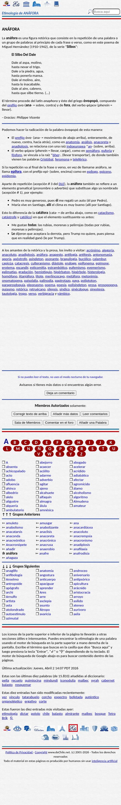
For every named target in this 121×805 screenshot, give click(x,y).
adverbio (46, 480)
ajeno (44, 488)
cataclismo (106, 213)
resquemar (23, 685)
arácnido (79, 588)
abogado (79, 462)
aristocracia (81, 592)
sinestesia (97, 289)
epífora (16, 171)
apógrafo (12, 588)
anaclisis (46, 532)
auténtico (92, 697)
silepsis (52, 289)
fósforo (17, 155)
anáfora (42, 254)
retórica (22, 289)
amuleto (12, 523)
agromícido (81, 484)
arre (43, 596)
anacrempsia (82, 536)
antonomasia (102, 254)
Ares (43, 592)
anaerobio (47, 549)
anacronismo (83, 540)
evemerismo (96, 267)
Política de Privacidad (19, 752)
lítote (39, 276)
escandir (22, 267)
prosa (92, 285)
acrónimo (93, 250)
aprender (46, 588)
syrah (95, 680)
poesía (61, 285)
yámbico (63, 293)
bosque (100, 713)
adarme (45, 475)
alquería (12, 506)
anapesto (56, 254)
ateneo (78, 605)
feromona (62, 159)
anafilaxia (80, 549)
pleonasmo (35, 285)
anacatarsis (14, 532)
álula (43, 506)
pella (5, 680)
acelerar (79, 467)
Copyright (41, 752)
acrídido (79, 471)
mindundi (51, 680)
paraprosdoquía (13, 285)
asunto (45, 605)
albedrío (12, 493)
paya (75, 280)
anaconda (13, 536)
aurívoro (79, 609)
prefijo (12, 105)
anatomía (73, 142)
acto (9, 475)
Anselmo (12, 579)
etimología (10, 713)
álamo (78, 488)
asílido (78, 601)
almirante (72, 713)
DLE (61, 184)
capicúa (7, 263)
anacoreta (101, 142)
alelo (9, 497)
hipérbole (79, 272)
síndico (64, 289)
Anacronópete (16, 545)
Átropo (45, 609)
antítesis (85, 254)
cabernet (107, 680)
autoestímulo (15, 614)
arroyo (78, 596)
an (90, 146)
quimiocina (33, 680)
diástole (57, 263)
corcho (47, 697)
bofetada (75, 697)
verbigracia (46, 293)
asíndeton (36, 259)
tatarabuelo (30, 697)
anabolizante (49, 527)
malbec (83, 680)
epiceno (105, 171)
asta (9, 605)
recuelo (17, 680)
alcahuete (47, 493)
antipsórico (81, 579)
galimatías (9, 272)
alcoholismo (82, 493)
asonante (52, 259)
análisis (86, 142)
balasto (7, 685)
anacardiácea (83, 527)
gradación (25, 272)
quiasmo (8, 289)
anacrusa (46, 545)
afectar (78, 480)
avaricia (45, 614)
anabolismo (14, 527)
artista (10, 601)
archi (9, 592)
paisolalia (31, 280)
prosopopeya (107, 285)
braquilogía (68, 259)
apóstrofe (20, 259)
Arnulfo (11, 596)
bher (56, 155)
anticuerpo (48, 579)
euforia (106, 150)
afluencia (12, 484)
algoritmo (80, 497)
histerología (96, 272)
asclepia (45, 601)
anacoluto (9, 254)
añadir (10, 549)
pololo (35, 713)
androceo (80, 571)
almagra (45, 501)
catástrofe (9, 217)
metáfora (73, 276)
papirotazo (63, 280)
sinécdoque (79, 289)
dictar (24, 713)
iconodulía (67, 680)
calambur (99, 259)
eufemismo (77, 267)
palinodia (46, 280)
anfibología (14, 575)
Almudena (80, 501)
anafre (44, 553)
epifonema (86, 263)
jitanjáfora (26, 276)
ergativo (30, 701)
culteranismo (40, 263)
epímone (102, 263)
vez (4, 697)
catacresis (22, 263)
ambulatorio (15, 510)
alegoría (108, 250)
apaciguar (47, 583)
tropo (23, 293)
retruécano (37, 289)
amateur (79, 506)
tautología (9, 293)
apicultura (80, 583)
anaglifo (11, 571)
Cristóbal (46, 159)
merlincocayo (55, 276)
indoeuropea (76, 146)
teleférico (80, 159)
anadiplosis (20, 146)
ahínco (11, 488)
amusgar (46, 523)
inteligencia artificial (104, 761)
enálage (71, 263)
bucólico (84, 259)
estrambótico (57, 267)
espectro (60, 697)
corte (43, 701)
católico (25, 217)
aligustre (12, 501)
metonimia (90, 276)
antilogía (70, 254)
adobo (10, 480)
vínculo (14, 697)
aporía (6, 259)
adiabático (81, 475)
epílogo (92, 171)
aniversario (81, 575)
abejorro (46, 462)
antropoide (14, 583)
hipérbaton (62, 272)
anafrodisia (81, 553)
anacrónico (48, 540)
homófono (9, 276)
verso (32, 293)
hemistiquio (43, 272)
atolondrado (15, 609)
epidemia (9, 176)
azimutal (12, 618)
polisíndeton (77, 285)
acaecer (45, 467)
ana (76, 523)
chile (46, 713)
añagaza (12, 558)
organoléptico (12, 701)
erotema (8, 267)
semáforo (93, 150)
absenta (11, 467)
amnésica (46, 510)
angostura (47, 575)
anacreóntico (15, 540)
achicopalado (15, 471)
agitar (44, 484)
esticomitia (38, 267)
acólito (45, 471)
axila (76, 614)
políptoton (88, 280)
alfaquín (45, 497)
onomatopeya (12, 280)
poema (50, 285)
